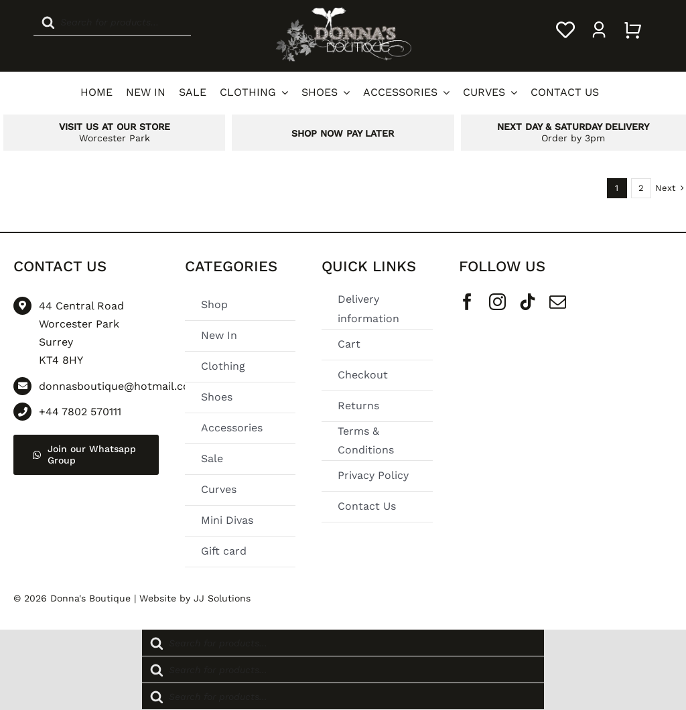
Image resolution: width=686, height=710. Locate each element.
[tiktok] (527, 301)
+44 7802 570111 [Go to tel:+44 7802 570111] (80, 411)
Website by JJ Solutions (195, 598)
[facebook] (467, 301)
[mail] (557, 301)
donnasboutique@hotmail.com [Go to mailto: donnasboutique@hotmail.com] (119, 386)
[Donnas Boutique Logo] (343, 11)
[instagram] (497, 301)
